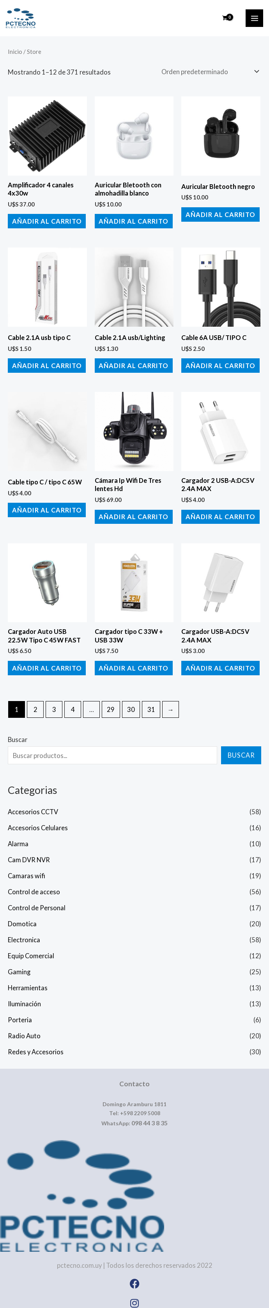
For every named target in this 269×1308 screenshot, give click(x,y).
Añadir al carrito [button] (45, 220)
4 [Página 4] (73, 704)
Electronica (24, 934)
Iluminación (24, 998)
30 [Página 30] (131, 704)
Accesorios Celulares (38, 822)
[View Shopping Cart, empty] (225, 18)
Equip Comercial (31, 950)
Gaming (19, 966)
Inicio (15, 51)
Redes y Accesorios (36, 1046)
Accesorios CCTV (33, 806)
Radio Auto (24, 1030)
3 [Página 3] (54, 704)
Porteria (20, 1014)
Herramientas (28, 982)
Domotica (22, 918)
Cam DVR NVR (29, 854)
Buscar (17, 734)
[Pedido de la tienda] (208, 71)
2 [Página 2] (35, 704)
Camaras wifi (26, 870)
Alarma (18, 838)
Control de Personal (36, 902)
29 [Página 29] (111, 704)
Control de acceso (34, 886)
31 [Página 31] (151, 704)
